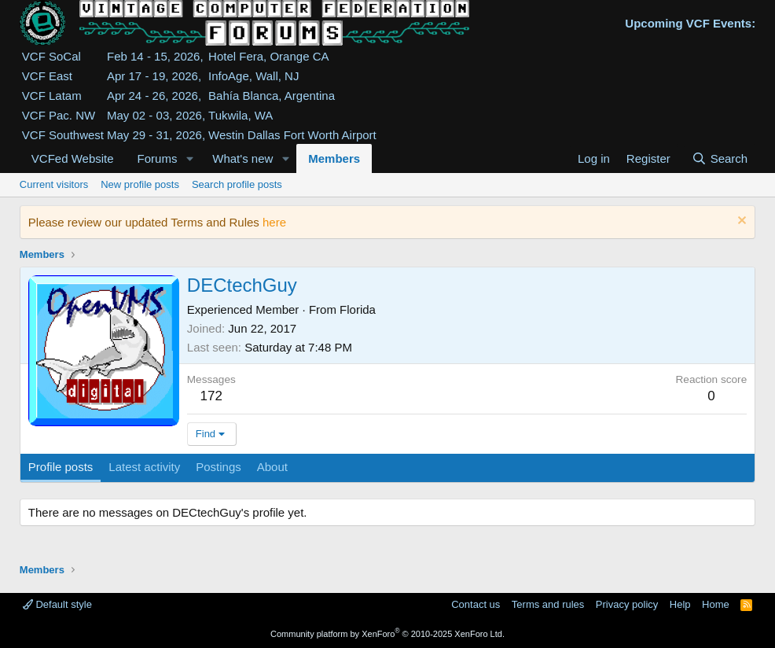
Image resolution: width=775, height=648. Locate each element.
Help (680, 604)
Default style (57, 604)
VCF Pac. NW (58, 115)
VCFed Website (72, 158)
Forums (158, 158)
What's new (242, 158)
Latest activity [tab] (144, 466)
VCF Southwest (63, 135)
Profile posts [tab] (61, 466)
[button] (189, 158)
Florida (358, 309)
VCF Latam (52, 95)
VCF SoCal (51, 56)
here (274, 222)
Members (334, 158)
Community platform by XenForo (387, 634)
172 (211, 395)
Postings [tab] (218, 466)
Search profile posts (237, 184)
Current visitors (54, 184)
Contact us (475, 604)
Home (715, 604)
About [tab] (272, 466)
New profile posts (140, 184)
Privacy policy (627, 604)
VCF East (47, 76)
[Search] (719, 158)
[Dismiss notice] (740, 222)
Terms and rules (548, 604)
